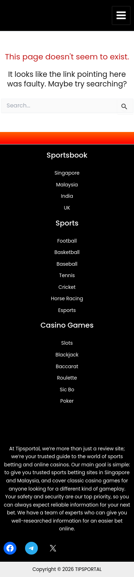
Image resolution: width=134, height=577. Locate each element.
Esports (67, 310)
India (67, 196)
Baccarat (67, 366)
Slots (67, 343)
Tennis (67, 275)
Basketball (66, 252)
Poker (67, 401)
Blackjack (66, 354)
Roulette (67, 378)
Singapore (66, 173)
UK (67, 208)
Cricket (67, 287)
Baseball (66, 264)
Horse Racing (67, 298)
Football (67, 241)
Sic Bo (67, 389)
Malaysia (67, 184)
